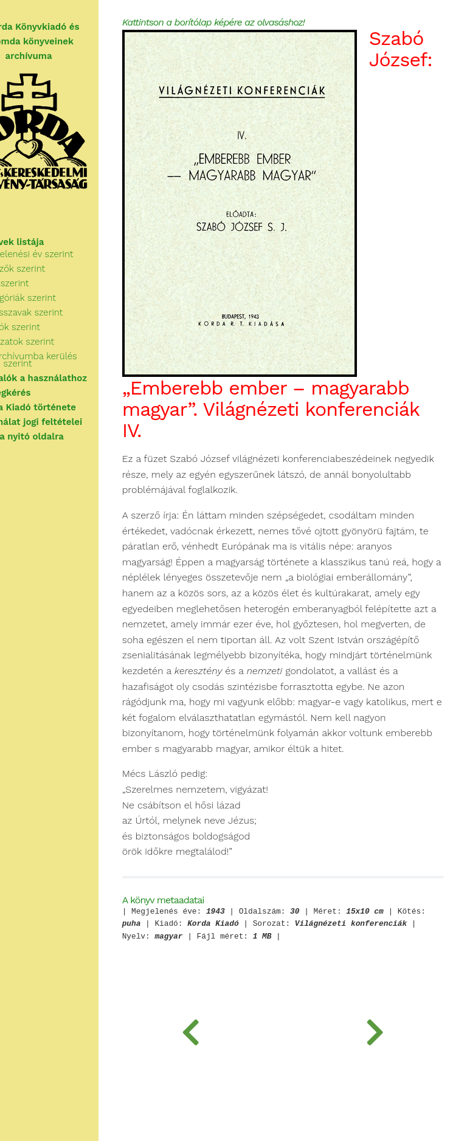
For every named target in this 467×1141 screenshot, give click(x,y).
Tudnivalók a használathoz (69, 378)
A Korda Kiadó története (63, 407)
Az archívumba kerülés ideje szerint (70, 360)
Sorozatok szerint (58, 341)
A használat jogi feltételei (66, 421)
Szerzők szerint (54, 268)
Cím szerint (46, 283)
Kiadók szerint (51, 327)
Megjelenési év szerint (68, 254)
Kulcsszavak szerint (63, 312)
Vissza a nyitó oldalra (57, 436)
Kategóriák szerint (59, 297)
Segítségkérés (41, 392)
